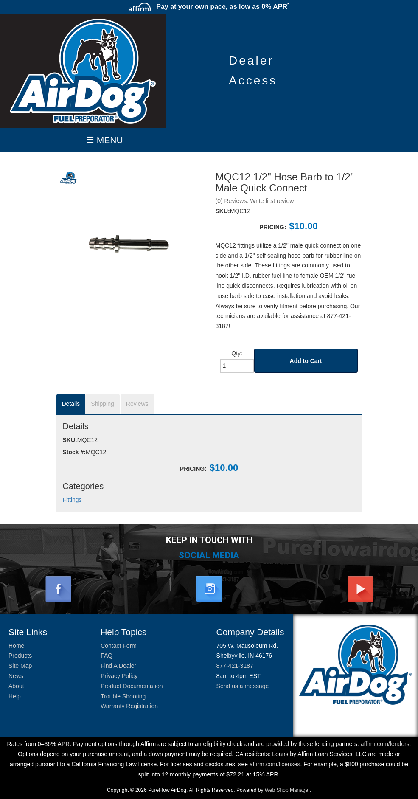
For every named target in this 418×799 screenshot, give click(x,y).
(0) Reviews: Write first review (255, 200)
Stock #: (74, 452)
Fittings (72, 499)
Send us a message (242, 686)
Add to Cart (306, 360)
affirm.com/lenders (385, 743)
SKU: (223, 211)
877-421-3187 (234, 665)
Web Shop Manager (287, 790)
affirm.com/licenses (275, 764)
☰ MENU (104, 140)
